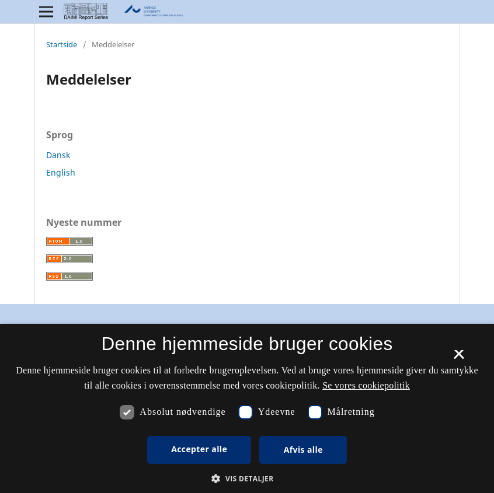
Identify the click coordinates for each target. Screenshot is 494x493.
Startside (61, 44)
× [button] (458, 358)
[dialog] (247, 408)
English (60, 172)
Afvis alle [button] (303, 449)
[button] (246, 479)
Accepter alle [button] (199, 448)
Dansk (58, 154)
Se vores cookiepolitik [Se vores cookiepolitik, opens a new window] (366, 385)
